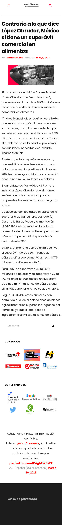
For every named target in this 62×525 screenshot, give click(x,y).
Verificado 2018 (15, 58)
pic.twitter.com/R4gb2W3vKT (31, 463)
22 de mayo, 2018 (41, 58)
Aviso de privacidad (22, 499)
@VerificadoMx (28, 443)
